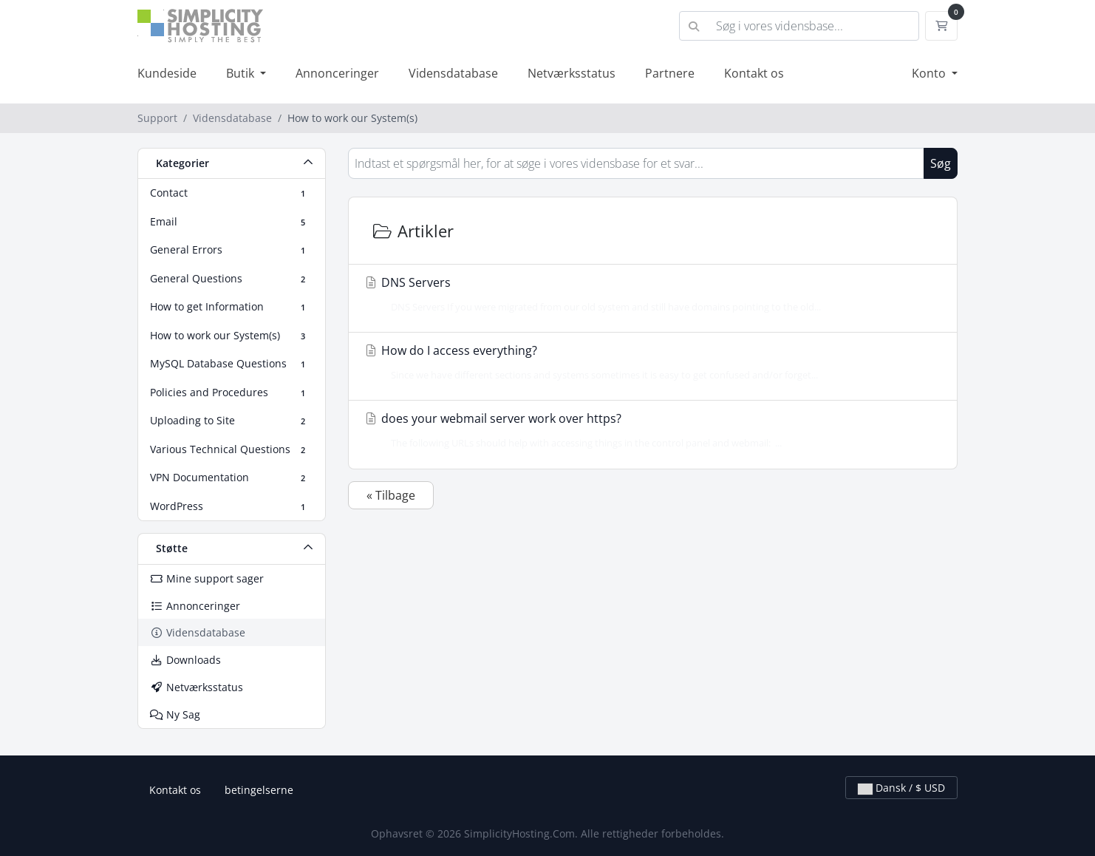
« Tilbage (390, 495)
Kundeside (167, 73)
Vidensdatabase (453, 73)
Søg (940, 163)
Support (157, 118)
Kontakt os (754, 73)
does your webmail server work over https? (648, 430)
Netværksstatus (571, 73)
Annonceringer (337, 73)
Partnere (670, 73)
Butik (241, 73)
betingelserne (259, 790)
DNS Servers (648, 294)
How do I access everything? (648, 362)
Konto (930, 73)
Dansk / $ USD (901, 788)
